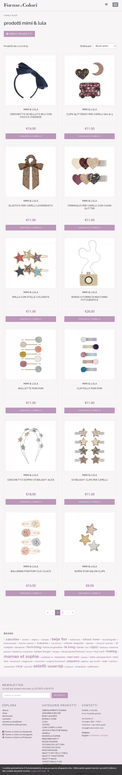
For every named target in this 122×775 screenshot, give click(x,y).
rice (19, 664)
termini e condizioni (12, 719)
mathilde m (47, 655)
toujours (69, 664)
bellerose (75, 637)
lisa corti (99, 649)
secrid (28, 664)
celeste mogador (73, 641)
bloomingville (109, 637)
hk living (69, 645)
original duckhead (56, 659)
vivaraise (80, 664)
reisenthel (9, 664)
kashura (104, 645)
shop (4, 711)
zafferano (93, 664)
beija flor (59, 637)
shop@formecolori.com (93, 726)
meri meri (73, 655)
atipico (35, 637)
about (5, 708)
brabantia (42, 641)
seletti (39, 664)
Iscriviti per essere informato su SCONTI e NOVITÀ (59, 684)
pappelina (73, 659)
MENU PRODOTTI (19, 34)
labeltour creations (22, 649)
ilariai (80, 645)
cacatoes (56, 641)
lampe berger (42, 649)
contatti (6, 717)
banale (45, 637)
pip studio (95, 659)
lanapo (56, 649)
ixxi (86, 645)
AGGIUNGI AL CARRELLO (31, 136)
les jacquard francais (73, 649)
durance (20, 645)
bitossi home (91, 637)
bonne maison (26, 641)
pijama (84, 659)
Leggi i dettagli (38, 771)
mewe (84, 655)
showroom (7, 714)
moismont (15, 659)
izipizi (94, 645)
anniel (25, 637)
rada (104, 659)
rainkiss (113, 659)
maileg (111, 649)
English (95, 733)
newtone (39, 659)
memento (60, 655)
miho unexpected (100, 655)
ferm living (34, 645)
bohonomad (10, 641)
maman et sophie (21, 654)
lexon (89, 649)
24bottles (12, 637)
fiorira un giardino (52, 645)
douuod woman (104, 641)
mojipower (27, 659)
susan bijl (55, 664)
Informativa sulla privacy (14, 722)
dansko (90, 641)
